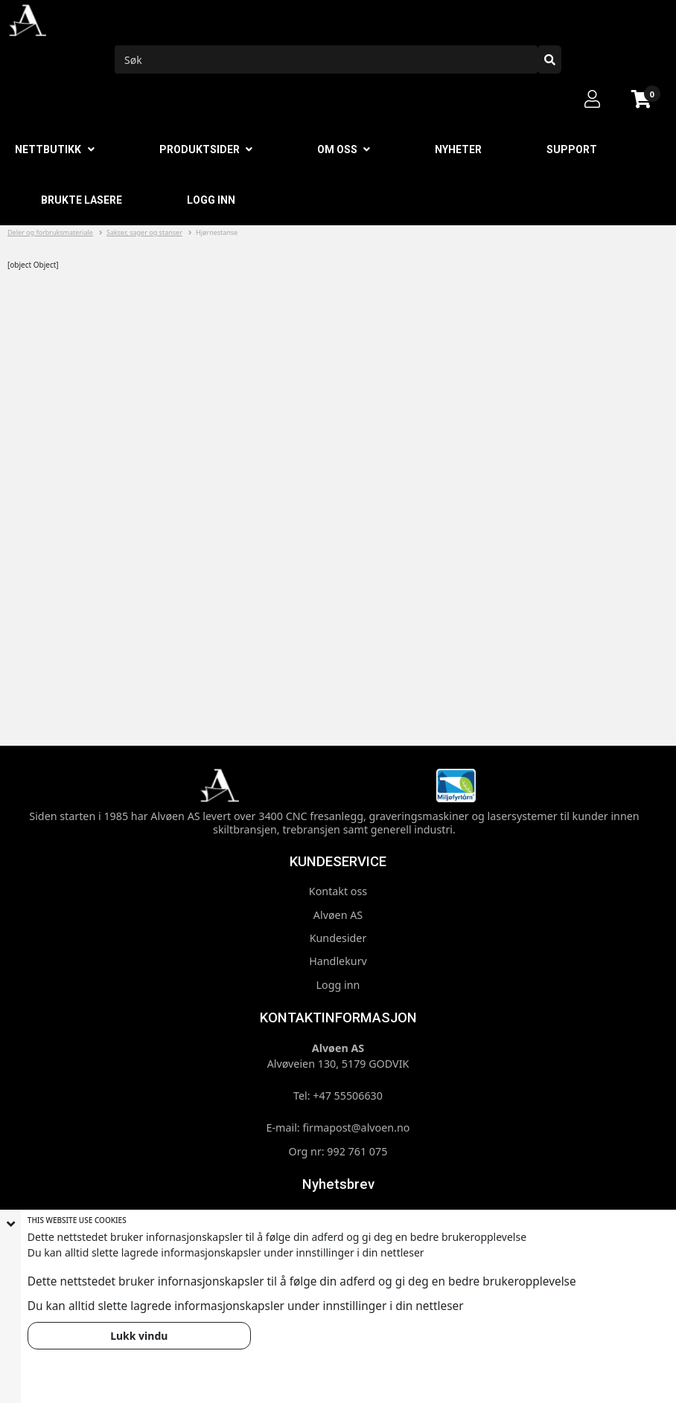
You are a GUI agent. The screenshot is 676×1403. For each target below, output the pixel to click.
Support (571, 149)
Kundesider (338, 938)
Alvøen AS (338, 915)
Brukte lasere (81, 200)
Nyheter (458, 149)
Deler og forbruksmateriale (50, 232)
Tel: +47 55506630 (338, 1095)
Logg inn (211, 200)
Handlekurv (338, 961)
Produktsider (199, 149)
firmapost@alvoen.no (355, 1127)
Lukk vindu (139, 1336)
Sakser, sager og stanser (144, 232)
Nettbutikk (48, 149)
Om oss (337, 149)
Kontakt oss (338, 891)
